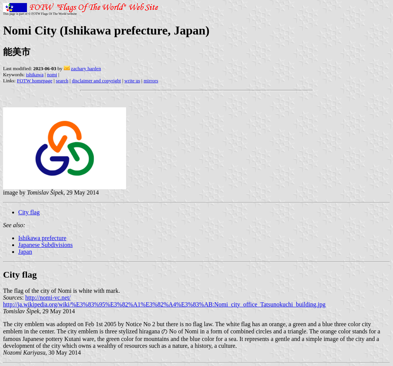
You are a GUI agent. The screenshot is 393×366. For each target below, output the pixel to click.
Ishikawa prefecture (42, 238)
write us (132, 80)
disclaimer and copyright (96, 80)
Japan (25, 251)
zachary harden (86, 68)
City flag (28, 212)
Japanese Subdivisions (45, 245)
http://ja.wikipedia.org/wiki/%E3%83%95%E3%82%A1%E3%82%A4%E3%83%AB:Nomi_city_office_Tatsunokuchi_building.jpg (164, 304)
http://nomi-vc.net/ (48, 297)
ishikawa (34, 74)
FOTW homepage (34, 80)
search (62, 80)
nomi (52, 74)
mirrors (151, 80)
